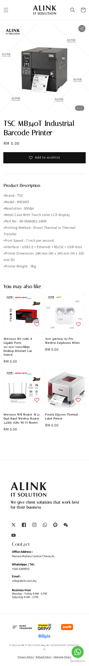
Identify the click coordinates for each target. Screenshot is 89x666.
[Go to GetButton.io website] (77, 661)
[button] (6, 10)
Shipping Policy (62, 656)
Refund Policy (44, 656)
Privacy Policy (26, 656)
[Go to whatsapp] (78, 652)
